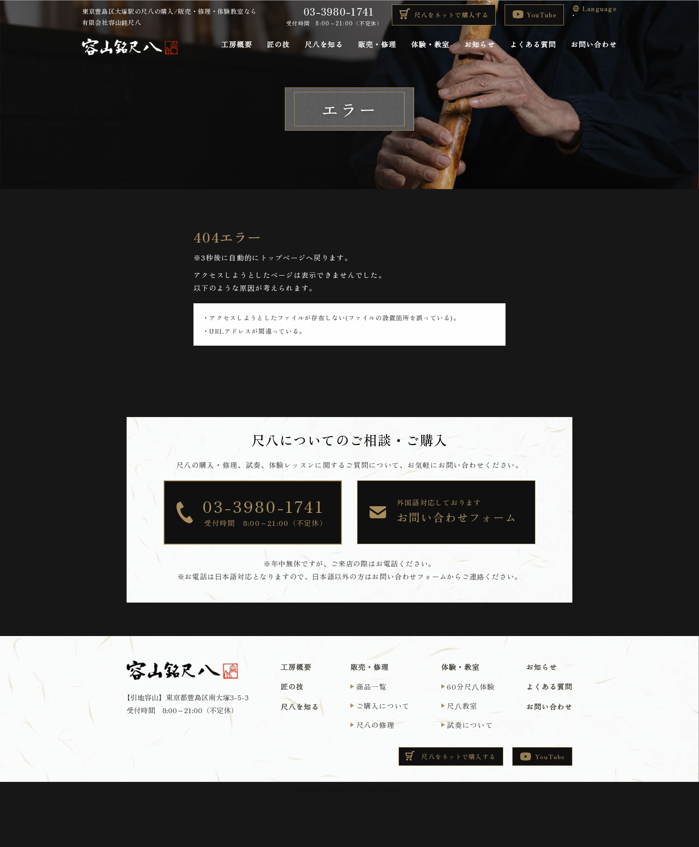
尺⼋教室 (462, 705)
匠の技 (278, 45)
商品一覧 (371, 686)
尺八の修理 (375, 724)
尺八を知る (323, 45)
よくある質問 (533, 45)
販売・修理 (377, 45)
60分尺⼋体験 (471, 686)
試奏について (470, 724)
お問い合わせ (594, 45)
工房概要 (236, 45)
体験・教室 (430, 45)
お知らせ (480, 45)
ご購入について (383, 705)
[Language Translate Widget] (574, 15)
